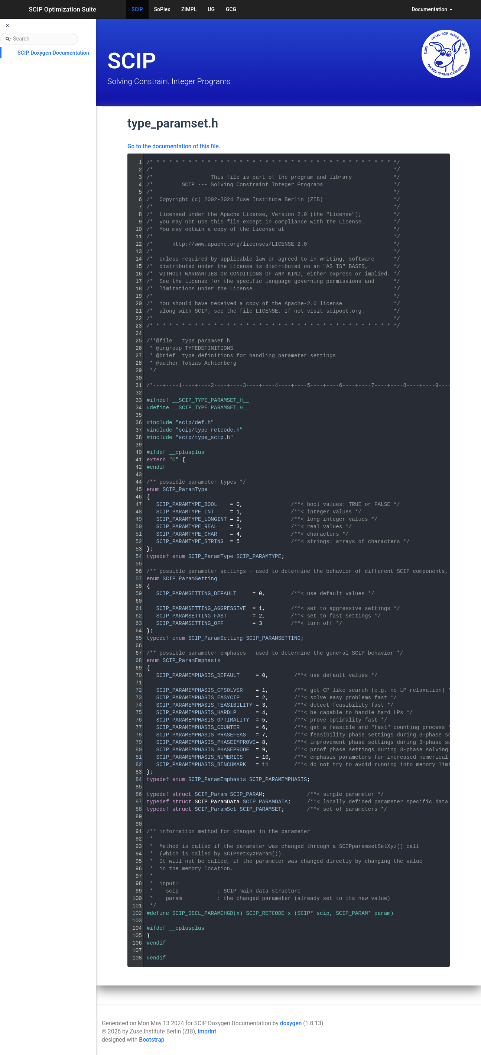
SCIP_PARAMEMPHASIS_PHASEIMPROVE (206, 742)
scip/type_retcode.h (209, 430)
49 (134, 519)
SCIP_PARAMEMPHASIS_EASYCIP (198, 698)
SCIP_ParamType (185, 490)
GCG (231, 9)
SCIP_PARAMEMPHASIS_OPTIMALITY (202, 720)
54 (134, 556)
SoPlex (162, 9)
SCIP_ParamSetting (190, 579)
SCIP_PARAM (246, 794)
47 (134, 504)
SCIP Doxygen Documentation (53, 53)
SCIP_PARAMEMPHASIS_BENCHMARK (201, 765)
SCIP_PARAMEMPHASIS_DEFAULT (198, 675)
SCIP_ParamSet (215, 809)
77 (134, 727)
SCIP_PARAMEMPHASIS (278, 780)
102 (134, 913)
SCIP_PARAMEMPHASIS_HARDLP (196, 713)
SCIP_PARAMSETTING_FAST (191, 616)
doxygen (291, 1023)
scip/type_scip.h (204, 438)
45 (134, 490)
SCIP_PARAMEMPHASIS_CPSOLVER (199, 690)
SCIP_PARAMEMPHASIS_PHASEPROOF (202, 750)
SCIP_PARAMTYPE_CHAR (186, 534)
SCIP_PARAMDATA (265, 802)
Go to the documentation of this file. (173, 146)
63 (134, 623)
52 (134, 542)
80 (134, 750)
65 (134, 638)
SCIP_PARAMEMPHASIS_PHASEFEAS (201, 735)
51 (134, 534)
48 (134, 512)
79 (134, 742)
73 (134, 698)
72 (134, 690)
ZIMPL (188, 9)
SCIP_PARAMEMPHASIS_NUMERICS (199, 757)
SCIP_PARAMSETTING (273, 638)
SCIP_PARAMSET (260, 809)
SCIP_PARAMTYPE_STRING (190, 542)
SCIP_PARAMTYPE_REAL (186, 527)
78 (134, 735)
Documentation (432, 9)
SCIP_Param (211, 794)
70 (134, 675)
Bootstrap (151, 1039)
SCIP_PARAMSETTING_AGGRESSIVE (201, 609)
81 (134, 757)
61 (134, 609)
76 (134, 720)
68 (134, 661)
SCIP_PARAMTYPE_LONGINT (191, 519)
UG (211, 9)
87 (134, 802)
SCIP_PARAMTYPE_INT (185, 512)
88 (134, 809)
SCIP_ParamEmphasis (191, 661)
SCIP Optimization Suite (63, 9)
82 (134, 765)
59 (134, 594)
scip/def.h (195, 423)
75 (134, 713)
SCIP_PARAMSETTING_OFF (190, 623)
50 (134, 527)
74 (134, 705)
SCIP (137, 9)
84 (134, 780)
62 (134, 616)
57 (134, 579)
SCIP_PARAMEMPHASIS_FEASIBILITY (204, 705)
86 (134, 794)
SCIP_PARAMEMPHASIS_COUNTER (198, 727)
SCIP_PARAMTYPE (258, 556)
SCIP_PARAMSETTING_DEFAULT (196, 594)
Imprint (207, 1031)
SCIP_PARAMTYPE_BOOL (186, 504)
